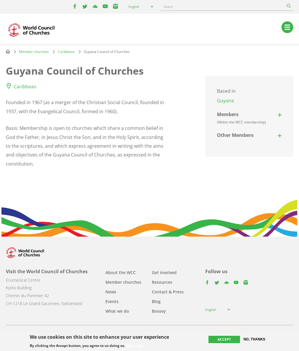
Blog (156, 301)
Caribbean (66, 51)
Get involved (164, 272)
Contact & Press (168, 292)
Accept (224, 339)
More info (134, 346)
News (110, 292)
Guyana (225, 100)
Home (8, 51)
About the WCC (120, 272)
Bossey (159, 311)
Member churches (34, 51)
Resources (162, 282)
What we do (117, 311)
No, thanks (254, 339)
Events (112, 301)
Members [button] (241, 118)
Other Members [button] (235, 135)
